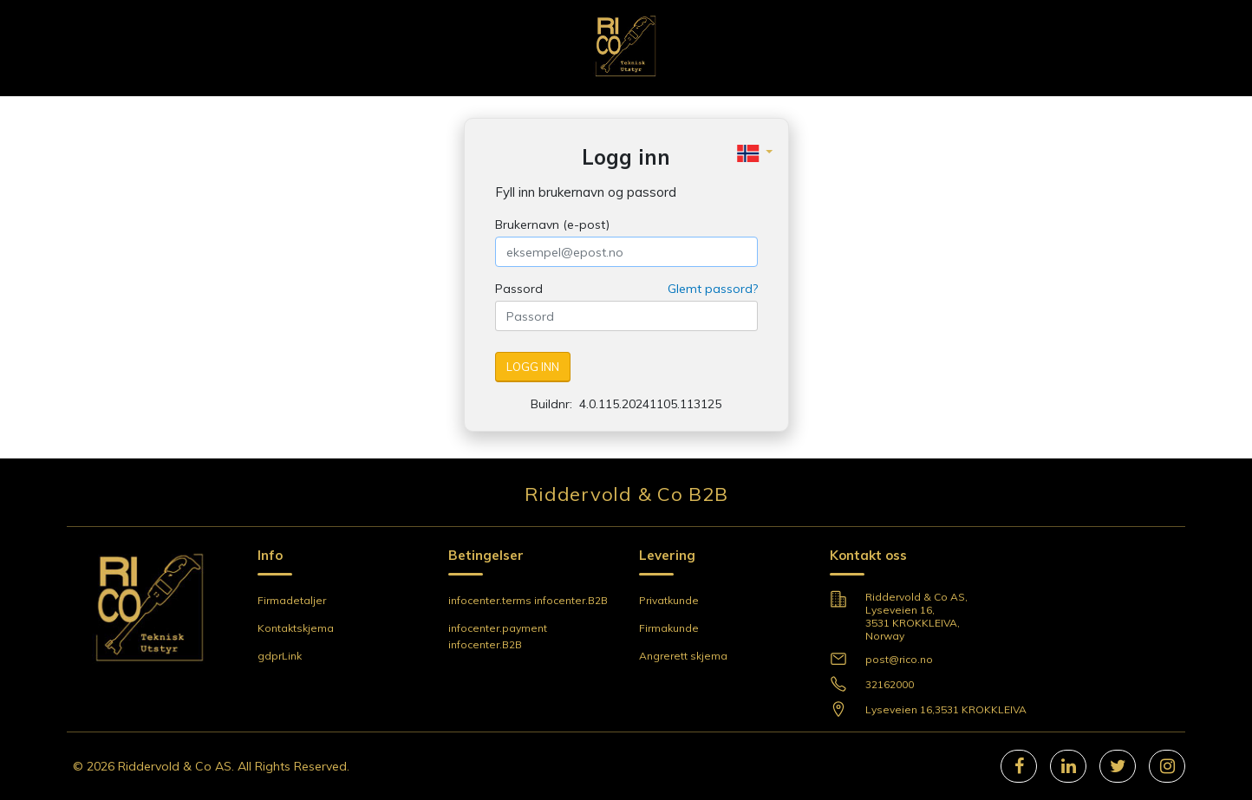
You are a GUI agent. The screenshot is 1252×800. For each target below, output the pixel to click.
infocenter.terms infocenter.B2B (528, 600)
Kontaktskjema (296, 627)
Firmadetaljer (292, 600)
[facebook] (1019, 766)
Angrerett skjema (683, 655)
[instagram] (1167, 766)
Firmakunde (669, 627)
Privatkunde (669, 600)
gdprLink (280, 655)
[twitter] (1118, 766)
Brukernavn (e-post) (552, 224)
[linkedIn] (1068, 766)
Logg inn (532, 367)
